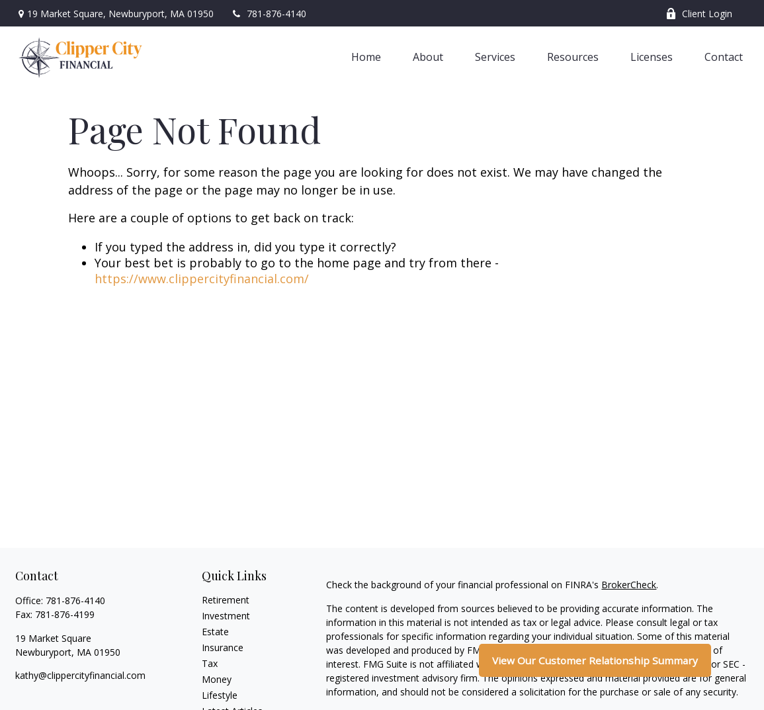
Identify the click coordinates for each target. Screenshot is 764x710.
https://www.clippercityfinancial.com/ (202, 279)
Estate (215, 631)
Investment (226, 615)
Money (217, 679)
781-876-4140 (268, 13)
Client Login (698, 13)
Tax (210, 663)
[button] (366, 56)
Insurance (222, 647)
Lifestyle (219, 695)
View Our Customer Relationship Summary (595, 660)
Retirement (225, 600)
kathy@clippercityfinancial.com (80, 675)
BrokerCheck (628, 584)
